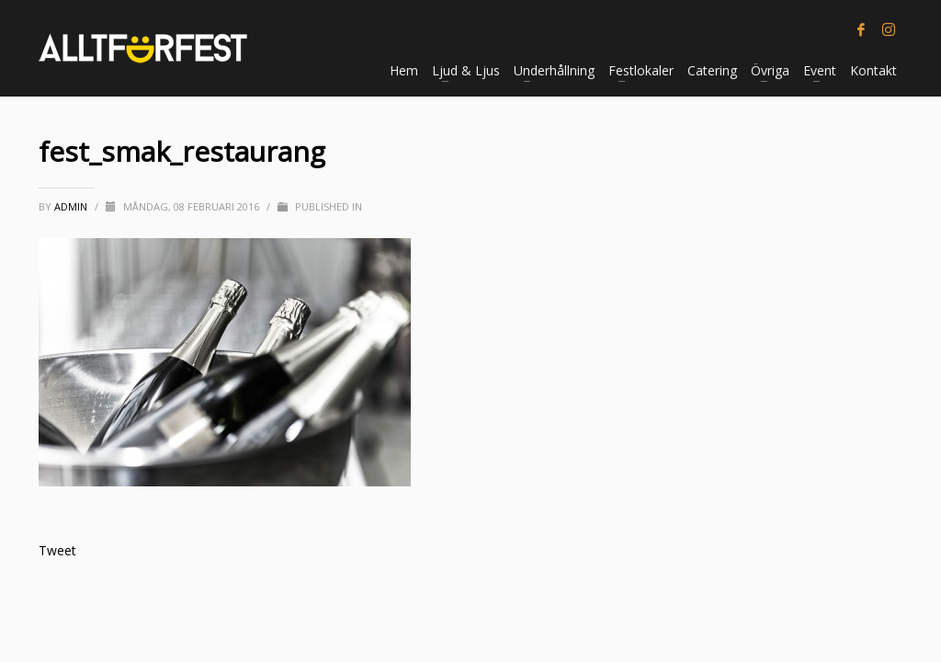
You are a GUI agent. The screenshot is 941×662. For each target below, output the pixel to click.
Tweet (57, 550)
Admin (72, 206)
